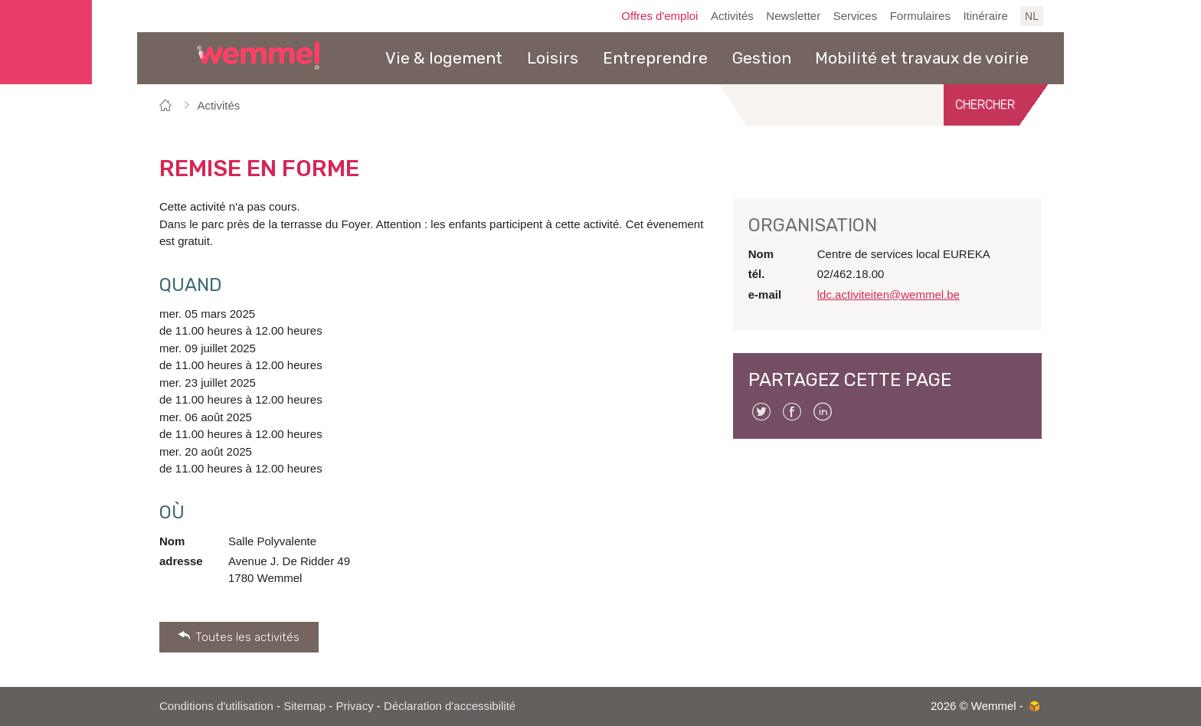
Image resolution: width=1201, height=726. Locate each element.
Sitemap (304, 705)
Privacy (355, 705)
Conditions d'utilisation (216, 705)
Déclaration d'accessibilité (449, 705)
